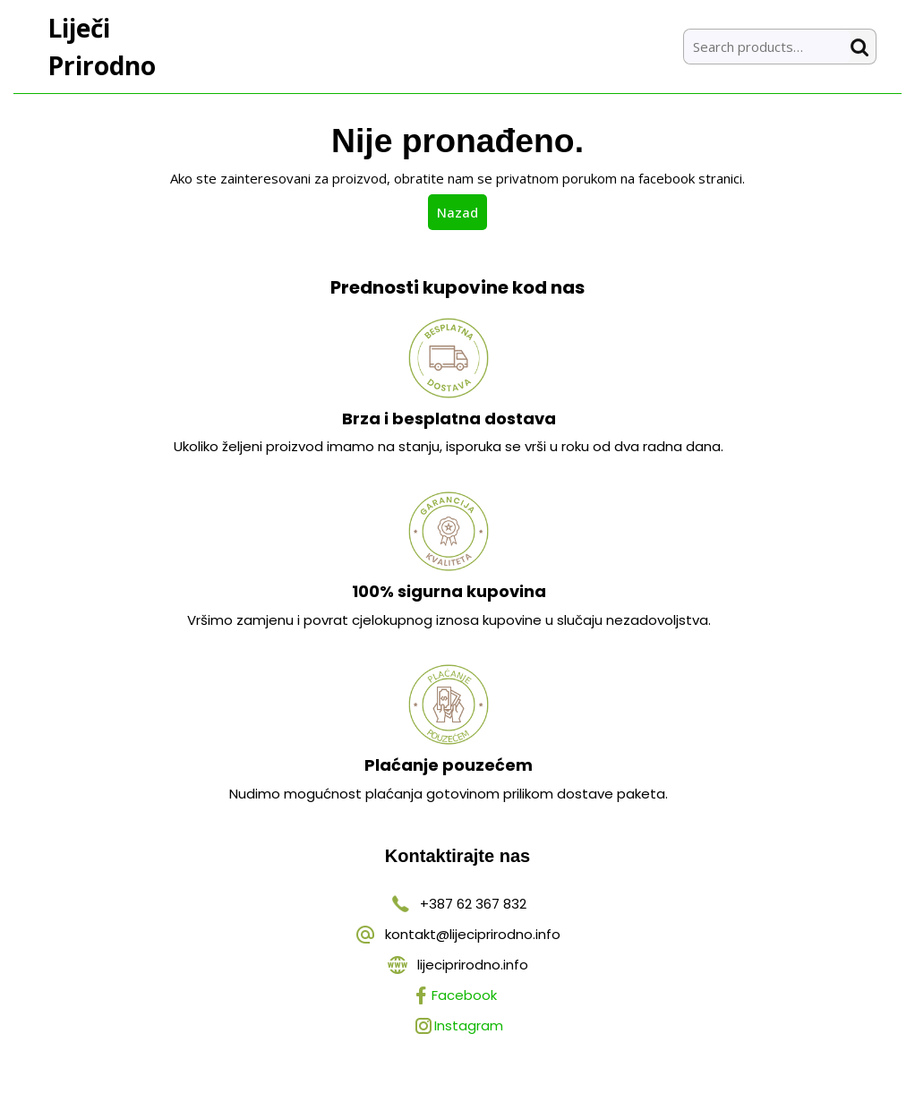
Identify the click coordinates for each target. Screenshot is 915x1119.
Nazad (462, 211)
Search (863, 47)
